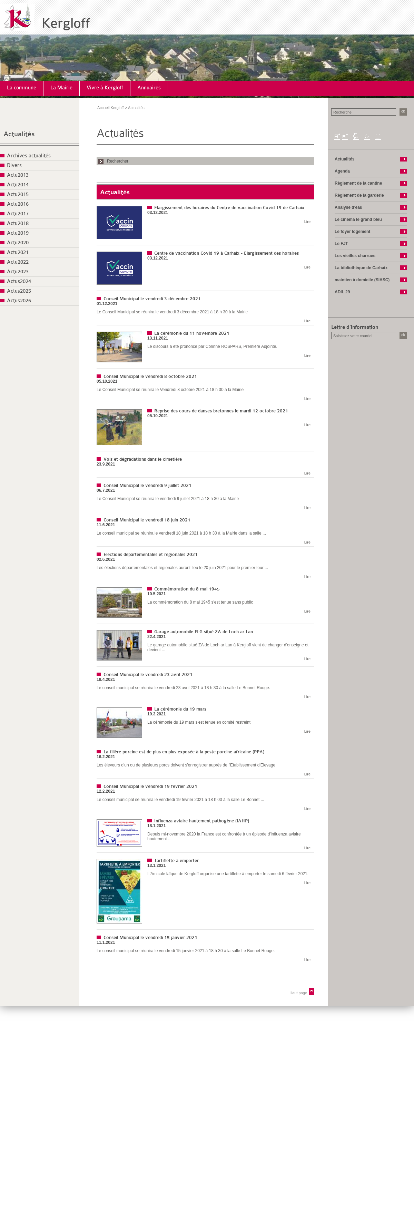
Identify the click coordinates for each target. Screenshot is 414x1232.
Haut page (298, 993)
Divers (14, 165)
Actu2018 (18, 223)
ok (403, 111)
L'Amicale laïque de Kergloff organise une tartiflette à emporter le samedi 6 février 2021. (227, 873)
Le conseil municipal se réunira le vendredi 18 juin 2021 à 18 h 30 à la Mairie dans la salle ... (181, 533)
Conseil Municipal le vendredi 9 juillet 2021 (147, 485)
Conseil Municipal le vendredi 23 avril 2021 (148, 674)
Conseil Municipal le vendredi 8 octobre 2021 (150, 376)
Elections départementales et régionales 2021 (150, 554)
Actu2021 (18, 252)
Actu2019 (18, 233)
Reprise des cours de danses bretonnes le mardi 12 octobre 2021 (221, 410)
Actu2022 (18, 262)
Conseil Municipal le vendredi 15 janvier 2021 (150, 937)
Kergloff (65, 23)
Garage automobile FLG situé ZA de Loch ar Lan (203, 631)
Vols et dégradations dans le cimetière (142, 459)
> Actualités (135, 108)
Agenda (342, 171)
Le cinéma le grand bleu (358, 219)
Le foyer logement (352, 231)
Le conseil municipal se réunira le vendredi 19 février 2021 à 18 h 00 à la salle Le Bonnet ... (180, 799)
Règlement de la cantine (358, 183)
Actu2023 (18, 272)
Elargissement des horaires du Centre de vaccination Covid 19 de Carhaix (229, 207)
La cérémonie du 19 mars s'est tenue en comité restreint (198, 722)
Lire (307, 221)
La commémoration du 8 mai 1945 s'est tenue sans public (200, 602)
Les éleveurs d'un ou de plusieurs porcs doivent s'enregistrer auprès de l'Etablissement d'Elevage (186, 765)
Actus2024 (19, 281)
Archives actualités (29, 156)
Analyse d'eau (348, 207)
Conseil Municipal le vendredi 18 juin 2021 (146, 519)
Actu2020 (18, 243)
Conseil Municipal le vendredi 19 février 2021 (150, 786)
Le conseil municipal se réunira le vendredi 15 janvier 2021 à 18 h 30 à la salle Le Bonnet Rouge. (186, 950)
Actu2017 (18, 214)
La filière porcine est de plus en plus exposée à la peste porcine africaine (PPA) (183, 751)
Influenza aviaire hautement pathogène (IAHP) (201, 820)
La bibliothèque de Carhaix (361, 267)
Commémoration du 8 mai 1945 (187, 588)
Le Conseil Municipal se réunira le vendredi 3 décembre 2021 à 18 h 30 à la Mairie (172, 312)
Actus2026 (19, 301)
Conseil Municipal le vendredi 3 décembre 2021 (152, 298)
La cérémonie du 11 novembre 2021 (191, 333)
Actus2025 (19, 291)
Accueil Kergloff (110, 108)
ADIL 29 (342, 292)
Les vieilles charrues (355, 255)
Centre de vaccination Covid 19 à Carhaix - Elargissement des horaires (226, 253)
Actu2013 (18, 175)
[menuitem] (21, 88)
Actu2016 (18, 204)
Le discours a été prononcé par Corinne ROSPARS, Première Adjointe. (212, 346)
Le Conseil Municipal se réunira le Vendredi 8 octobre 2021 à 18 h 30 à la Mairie (170, 389)
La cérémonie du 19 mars (180, 709)
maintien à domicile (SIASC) (362, 279)
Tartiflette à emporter (176, 860)
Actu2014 (18, 185)
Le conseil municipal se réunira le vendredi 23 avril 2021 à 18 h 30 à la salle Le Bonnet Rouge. (183, 687)
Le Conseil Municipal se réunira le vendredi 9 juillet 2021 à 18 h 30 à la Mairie (168, 498)
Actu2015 (18, 194)
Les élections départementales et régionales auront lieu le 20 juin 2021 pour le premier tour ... (182, 567)
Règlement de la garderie (359, 195)
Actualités (19, 134)
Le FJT (341, 243)
